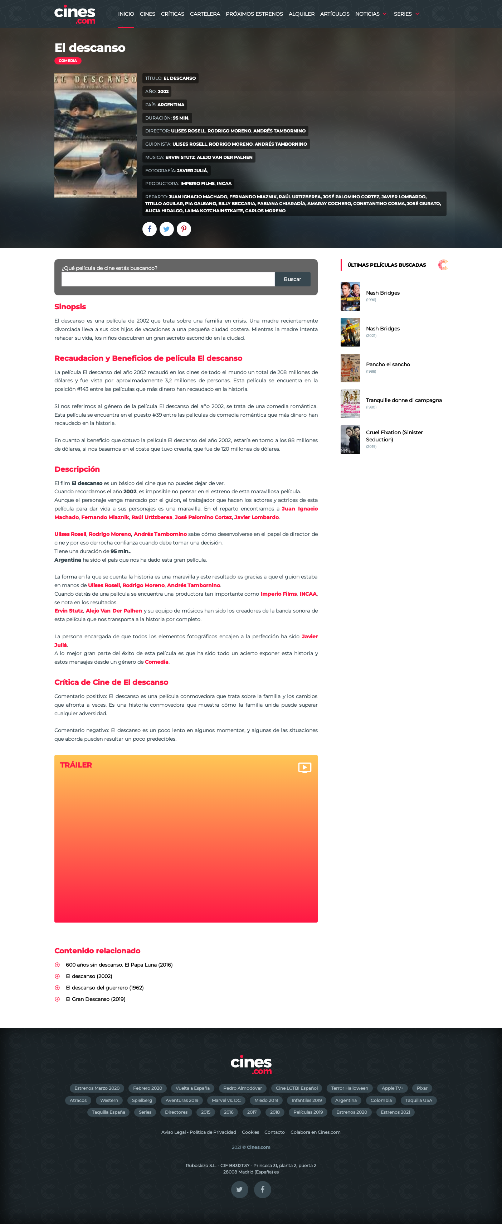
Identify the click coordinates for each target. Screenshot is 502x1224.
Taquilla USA (418, 1100)
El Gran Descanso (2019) (96, 999)
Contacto (274, 1132)
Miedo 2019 (266, 1100)
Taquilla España (108, 1112)
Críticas (172, 14)
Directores (176, 1112)
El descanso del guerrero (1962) (105, 987)
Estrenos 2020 (351, 1112)
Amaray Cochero (329, 203)
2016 (228, 1112)
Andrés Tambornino (279, 131)
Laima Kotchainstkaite (214, 210)
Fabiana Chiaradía (281, 203)
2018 (275, 1112)
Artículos (335, 14)
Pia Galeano (200, 203)
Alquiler (302, 14)
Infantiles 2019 (307, 1100)
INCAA (224, 183)
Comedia (68, 61)
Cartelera (205, 14)
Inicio (126, 14)
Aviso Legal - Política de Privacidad (198, 1132)
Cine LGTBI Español (297, 1088)
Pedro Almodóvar (242, 1088)
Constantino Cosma (379, 203)
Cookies (250, 1132)
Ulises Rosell (188, 131)
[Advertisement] (394, 584)
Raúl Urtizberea (300, 196)
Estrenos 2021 (395, 1112)
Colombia (381, 1100)
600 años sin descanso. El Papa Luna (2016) (119, 965)
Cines (147, 14)
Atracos (78, 1100)
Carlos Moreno (265, 210)
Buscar (292, 279)
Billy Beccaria (236, 203)
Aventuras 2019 (182, 1100)
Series (403, 14)
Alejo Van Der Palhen (225, 157)
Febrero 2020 (147, 1088)
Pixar (422, 1088)
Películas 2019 (308, 1112)
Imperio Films (197, 183)
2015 (205, 1112)
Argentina (346, 1100)
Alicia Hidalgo (163, 210)
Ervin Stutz (180, 157)
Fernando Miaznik (253, 196)
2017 (252, 1112)
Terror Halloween (349, 1088)
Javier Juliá (192, 170)
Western (109, 1100)
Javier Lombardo (403, 196)
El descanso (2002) (89, 976)
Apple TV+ (392, 1088)
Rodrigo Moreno (229, 131)
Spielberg (142, 1100)
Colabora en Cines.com (316, 1132)
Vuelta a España (193, 1088)
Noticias (367, 14)
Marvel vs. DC (226, 1100)
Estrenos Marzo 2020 (97, 1088)
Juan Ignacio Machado (198, 196)
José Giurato (423, 203)
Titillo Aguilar (164, 203)
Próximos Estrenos (254, 14)
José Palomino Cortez (351, 196)
